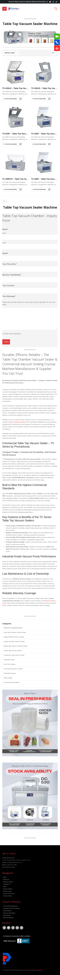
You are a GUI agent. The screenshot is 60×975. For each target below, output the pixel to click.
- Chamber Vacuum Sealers (11, 908)
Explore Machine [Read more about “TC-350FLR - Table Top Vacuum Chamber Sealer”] (11, 189)
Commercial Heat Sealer (11, 682)
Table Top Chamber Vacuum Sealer (15, 632)
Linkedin (17, 927)
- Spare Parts (6, 915)
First (4, 233)
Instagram (13, 927)
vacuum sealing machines (17, 422)
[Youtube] (50, 1)
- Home (4, 877)
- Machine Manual (8, 917)
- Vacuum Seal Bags (8, 913)
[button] (4, 9)
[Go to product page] (15, 72)
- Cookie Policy (7, 896)
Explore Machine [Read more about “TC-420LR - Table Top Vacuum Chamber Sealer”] (11, 99)
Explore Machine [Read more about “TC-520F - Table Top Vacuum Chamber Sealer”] (11, 144)
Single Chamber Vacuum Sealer (14, 637)
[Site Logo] (14, 9)
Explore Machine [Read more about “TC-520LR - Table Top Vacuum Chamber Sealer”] (40, 99)
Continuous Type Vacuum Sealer (14, 655)
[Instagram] (53, 1)
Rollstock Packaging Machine (13, 628)
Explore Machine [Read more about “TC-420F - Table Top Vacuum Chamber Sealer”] (40, 144)
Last (4, 243)
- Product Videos (7, 882)
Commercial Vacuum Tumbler (13, 669)
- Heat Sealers (6, 910)
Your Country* (8, 286)
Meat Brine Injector (10, 673)
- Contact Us (6, 884)
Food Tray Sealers (10, 664)
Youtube (8, 927)
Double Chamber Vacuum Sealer (14, 641)
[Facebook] (47, 1)
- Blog (4, 886)
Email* (5, 253)
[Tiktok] (56, 1)
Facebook (4, 927)
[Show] (54, 53)
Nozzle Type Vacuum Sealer (13, 650)
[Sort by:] (11, 53)
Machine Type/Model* (11, 275)
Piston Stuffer (8, 678)
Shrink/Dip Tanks (9, 660)
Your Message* (9, 296)
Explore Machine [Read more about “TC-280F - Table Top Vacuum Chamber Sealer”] (40, 189)
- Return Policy (7, 891)
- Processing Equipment (10, 906)
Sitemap (26, 970)
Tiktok (21, 927)
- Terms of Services (8, 893)
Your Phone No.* (9, 264)
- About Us (5, 879)
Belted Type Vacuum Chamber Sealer (16, 646)
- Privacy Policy (7, 889)
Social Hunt (40, 970)
